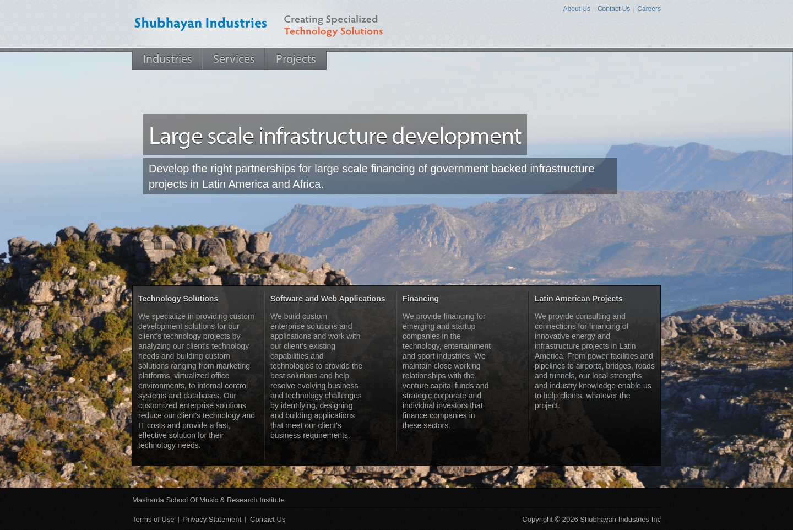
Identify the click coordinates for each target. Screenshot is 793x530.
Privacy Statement (212, 519)
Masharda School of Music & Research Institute (208, 500)
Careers (649, 9)
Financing (421, 298)
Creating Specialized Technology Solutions (342, 23)
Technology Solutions (178, 298)
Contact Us (614, 9)
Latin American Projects (579, 298)
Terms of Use (153, 519)
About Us (576, 9)
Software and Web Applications (327, 298)
